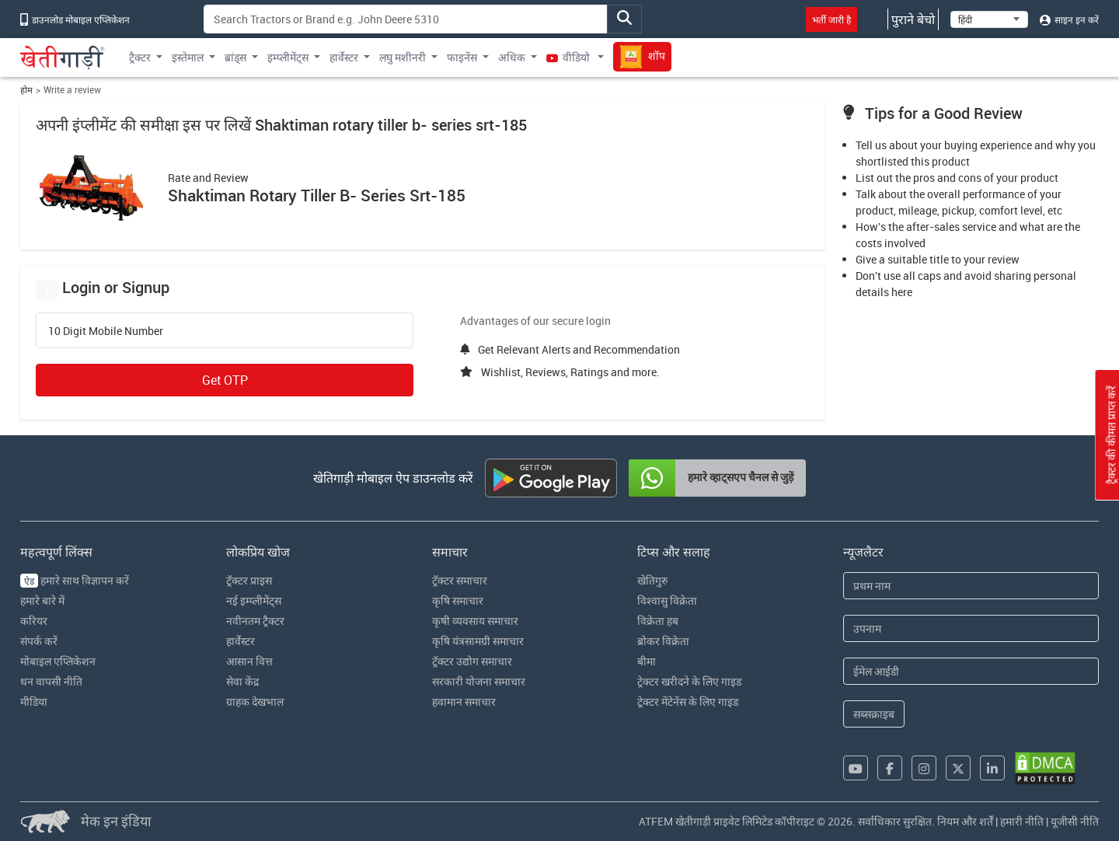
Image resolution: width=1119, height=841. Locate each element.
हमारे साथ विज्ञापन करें (74, 580)
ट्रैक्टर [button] (140, 57)
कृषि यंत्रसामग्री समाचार (478, 640)
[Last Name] (971, 628)
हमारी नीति (1022, 821)
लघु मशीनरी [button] (402, 57)
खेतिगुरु (652, 580)
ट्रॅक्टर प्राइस (249, 580)
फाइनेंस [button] (462, 57)
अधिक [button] (511, 57)
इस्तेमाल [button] (188, 57)
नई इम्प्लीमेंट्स (253, 600)
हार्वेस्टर (240, 640)
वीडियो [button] (569, 57)
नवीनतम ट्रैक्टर (255, 620)
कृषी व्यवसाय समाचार (475, 620)
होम (26, 90)
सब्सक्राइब (873, 714)
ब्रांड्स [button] (235, 57)
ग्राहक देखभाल (255, 701)
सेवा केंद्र (242, 681)
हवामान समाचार (464, 701)
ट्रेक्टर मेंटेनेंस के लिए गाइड (687, 701)
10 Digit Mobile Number (105, 331)
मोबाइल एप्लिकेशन (58, 661)
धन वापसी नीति (51, 681)
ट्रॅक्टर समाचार (459, 580)
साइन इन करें (1069, 19)
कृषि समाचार (457, 600)
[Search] (406, 19)
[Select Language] (989, 19)
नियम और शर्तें (965, 821)
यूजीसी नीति (1075, 821)
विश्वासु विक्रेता (667, 600)
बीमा (646, 661)
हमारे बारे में (42, 600)
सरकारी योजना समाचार (478, 681)
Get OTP (225, 380)
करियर (33, 620)
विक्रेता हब (657, 620)
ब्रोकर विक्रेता (663, 640)
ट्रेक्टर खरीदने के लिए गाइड (689, 681)
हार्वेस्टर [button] (343, 57)
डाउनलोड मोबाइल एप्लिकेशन (75, 19)
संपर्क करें (39, 640)
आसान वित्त (249, 661)
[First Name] (971, 585)
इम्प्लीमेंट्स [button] (288, 57)
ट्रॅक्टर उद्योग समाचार (472, 661)
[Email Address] (971, 671)
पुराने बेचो (913, 19)
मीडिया (33, 701)
